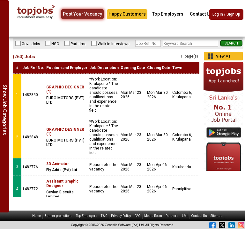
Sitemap (216, 216)
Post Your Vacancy (82, 14)
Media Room (153, 216)
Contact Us (201, 14)
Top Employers (167, 14)
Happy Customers (127, 14)
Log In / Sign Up (226, 14)
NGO (52, 43)
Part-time (75, 43)
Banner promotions (58, 216)
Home (36, 216)
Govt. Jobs (27, 43)
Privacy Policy (121, 216)
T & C (104, 216)
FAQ (138, 216)
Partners (172, 216)
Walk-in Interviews (110, 43)
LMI (185, 216)
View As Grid (223, 57)
